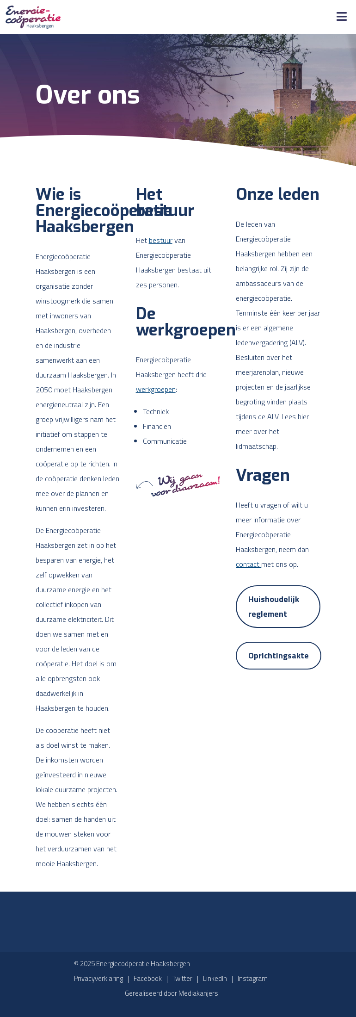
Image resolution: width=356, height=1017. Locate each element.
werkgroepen (156, 389)
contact (248, 564)
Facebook (148, 978)
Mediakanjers (198, 993)
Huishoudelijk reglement (273, 606)
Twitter (182, 978)
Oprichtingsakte (278, 655)
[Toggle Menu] (341, 17)
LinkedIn (215, 978)
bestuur (160, 240)
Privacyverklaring (98, 978)
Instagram (253, 978)
